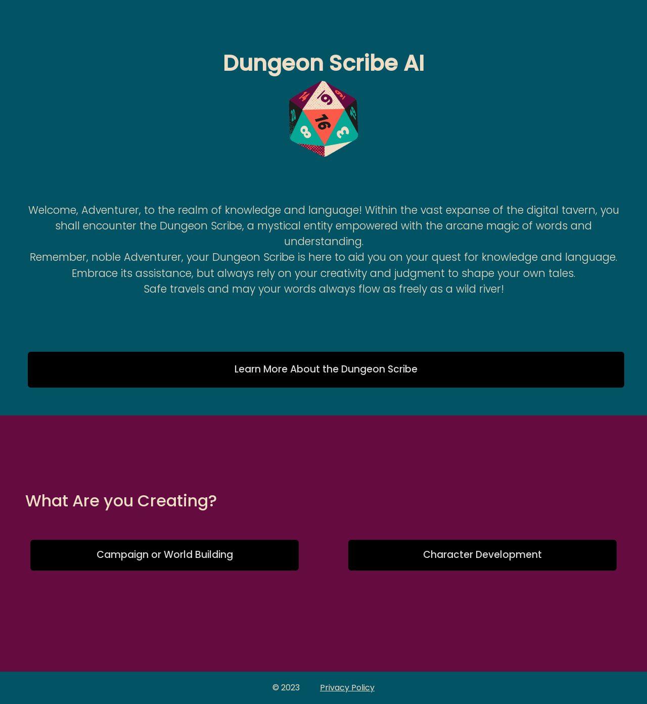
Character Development (482, 554)
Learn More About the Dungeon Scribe (326, 369)
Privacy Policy (347, 687)
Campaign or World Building (165, 554)
